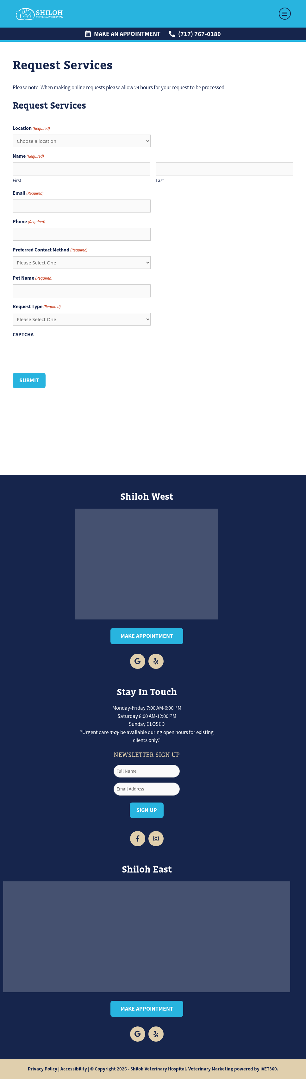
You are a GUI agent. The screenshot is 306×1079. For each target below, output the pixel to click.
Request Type (37, 306)
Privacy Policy (42, 1069)
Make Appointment (147, 636)
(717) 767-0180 (195, 34)
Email (28, 193)
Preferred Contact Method (50, 249)
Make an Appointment (122, 34)
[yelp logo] (156, 661)
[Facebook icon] (137, 661)
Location (31, 128)
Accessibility (73, 1069)
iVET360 (268, 1069)
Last (160, 180)
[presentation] (61, 353)
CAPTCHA (23, 334)
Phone (29, 221)
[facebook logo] (137, 1034)
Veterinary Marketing (210, 1069)
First (17, 180)
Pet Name (33, 278)
